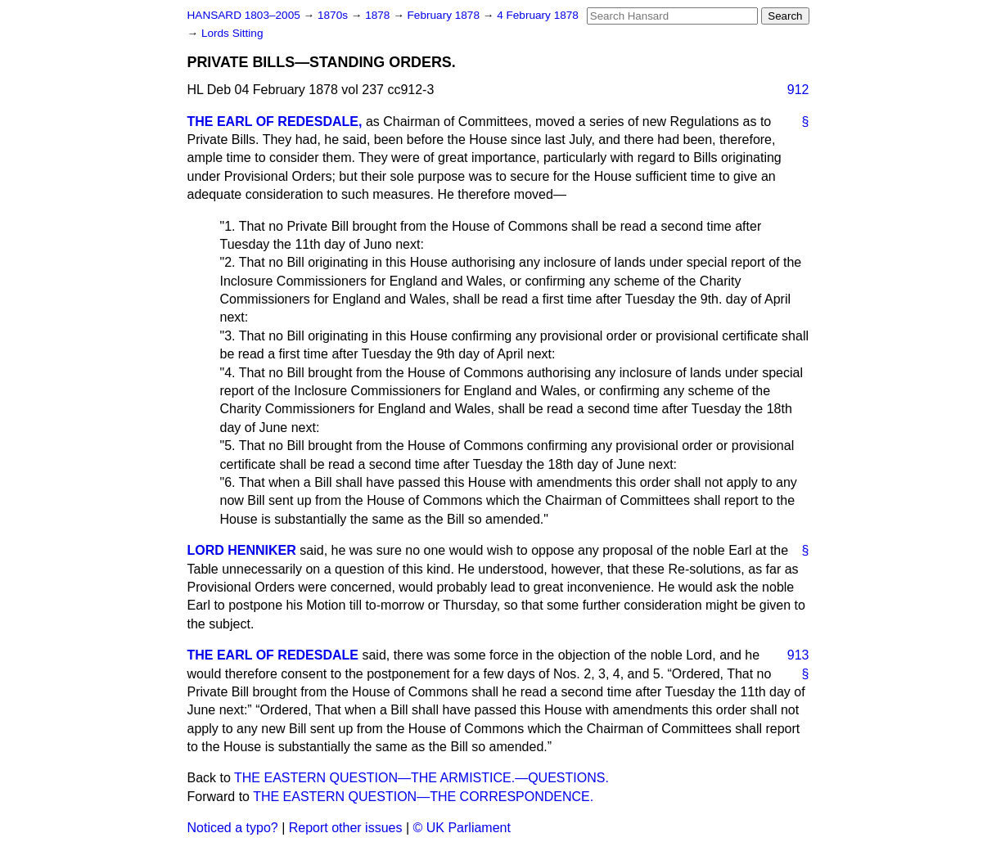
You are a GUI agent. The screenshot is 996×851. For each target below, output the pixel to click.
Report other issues (346, 828)
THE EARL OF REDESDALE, (275, 121)
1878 (379, 15)
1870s (334, 15)
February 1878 (445, 15)
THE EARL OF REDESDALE (273, 655)
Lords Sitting (232, 33)
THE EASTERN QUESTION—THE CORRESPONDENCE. (423, 797)
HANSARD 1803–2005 (243, 15)
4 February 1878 (538, 15)
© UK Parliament (462, 828)
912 (798, 90)
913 (798, 655)
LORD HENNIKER (241, 550)
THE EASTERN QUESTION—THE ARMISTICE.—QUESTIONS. (421, 778)
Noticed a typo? (232, 828)
